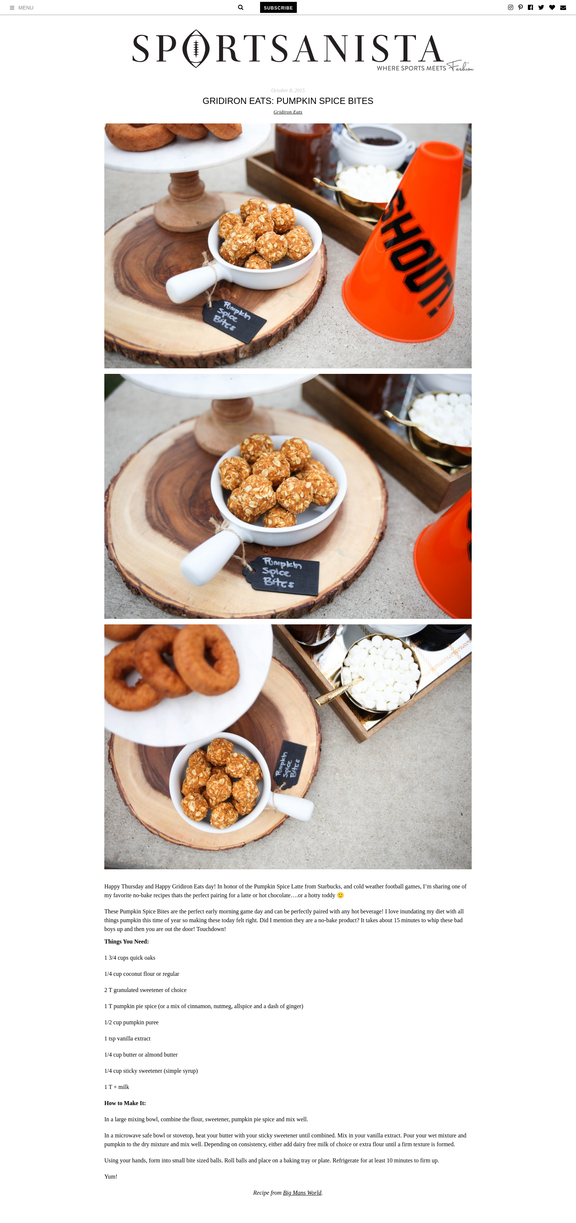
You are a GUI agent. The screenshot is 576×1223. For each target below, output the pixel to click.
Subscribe (278, 8)
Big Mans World (302, 1193)
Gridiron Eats (288, 112)
